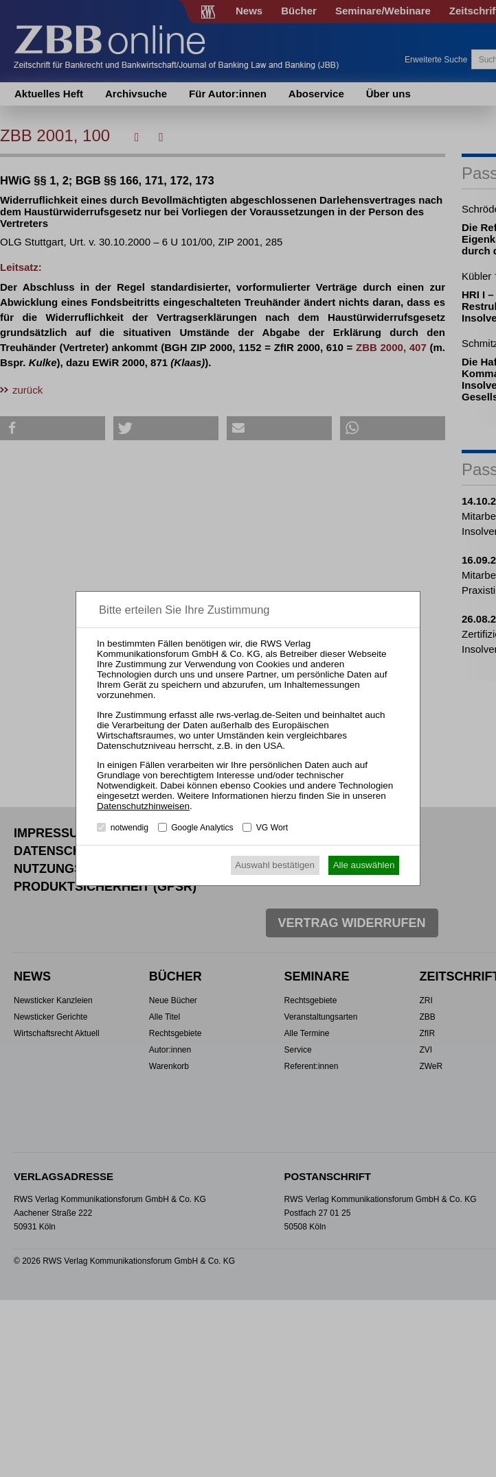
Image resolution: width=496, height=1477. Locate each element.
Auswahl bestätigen (275, 865)
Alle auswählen (364, 865)
